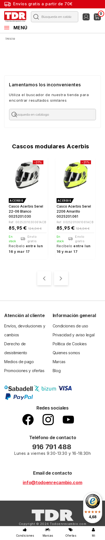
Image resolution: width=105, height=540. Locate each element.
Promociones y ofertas (24, 370)
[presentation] (44, 278)
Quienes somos (66, 352)
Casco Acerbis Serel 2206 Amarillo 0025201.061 (74, 211)
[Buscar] (53, 17)
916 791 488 (52, 447)
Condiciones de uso (70, 325)
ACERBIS (17, 200)
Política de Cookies (70, 343)
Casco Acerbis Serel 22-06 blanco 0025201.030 (26, 211)
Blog (57, 370)
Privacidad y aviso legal (74, 334)
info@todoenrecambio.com (52, 482)
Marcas (59, 361)
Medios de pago (19, 361)
